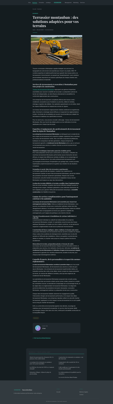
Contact (81, 394)
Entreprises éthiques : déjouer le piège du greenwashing (40, 373)
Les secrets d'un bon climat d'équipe (68, 377)
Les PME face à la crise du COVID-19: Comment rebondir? (42, 368)
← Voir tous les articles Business (42, 338)
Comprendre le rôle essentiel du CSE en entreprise (69, 363)
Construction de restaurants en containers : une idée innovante (71, 358)
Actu (29, 2)
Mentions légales (83, 392)
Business (34, 2)
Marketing (75, 2)
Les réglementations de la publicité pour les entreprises (70, 373)
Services (82, 2)
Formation (41, 2)
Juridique (48, 2)
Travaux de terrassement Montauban (43, 89)
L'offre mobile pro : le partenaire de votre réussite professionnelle (69, 368)
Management (68, 2)
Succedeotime (23, 390)
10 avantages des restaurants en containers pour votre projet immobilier (41, 363)
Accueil (34, 9)
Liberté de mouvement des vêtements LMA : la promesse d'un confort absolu (41, 358)
